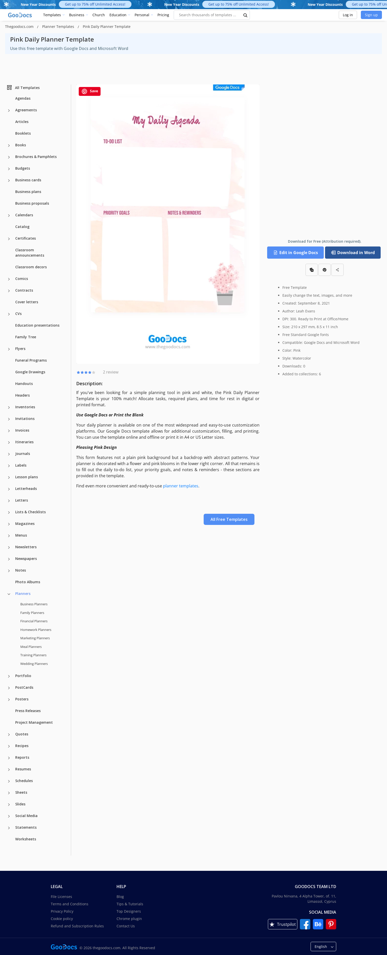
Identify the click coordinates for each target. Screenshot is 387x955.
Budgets (22, 168)
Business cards (28, 180)
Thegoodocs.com (20, 26)
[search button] (245, 15)
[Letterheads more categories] (9, 489)
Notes (20, 570)
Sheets (21, 792)
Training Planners (33, 655)
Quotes (21, 734)
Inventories (25, 406)
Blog (120, 896)
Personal (142, 14)
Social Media (26, 815)
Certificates (25, 238)
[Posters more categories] (9, 699)
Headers (22, 395)
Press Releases (28, 710)
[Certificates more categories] (9, 239)
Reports (22, 757)
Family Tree (25, 336)
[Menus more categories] (9, 536)
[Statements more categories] (9, 828)
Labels (20, 465)
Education (117, 14)
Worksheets (25, 839)
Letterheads (26, 488)
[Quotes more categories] (9, 734)
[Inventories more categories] (9, 407)
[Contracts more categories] (9, 291)
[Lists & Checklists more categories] (9, 512)
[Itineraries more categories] (9, 442)
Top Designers (129, 911)
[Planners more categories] (9, 594)
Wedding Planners (34, 663)
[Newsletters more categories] (9, 547)
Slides (20, 804)
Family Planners (32, 612)
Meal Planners (31, 646)
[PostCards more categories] (9, 688)
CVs (18, 313)
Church (98, 14)
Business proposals (32, 203)
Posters (21, 699)
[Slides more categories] (9, 804)
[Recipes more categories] (9, 746)
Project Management (34, 722)
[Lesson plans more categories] (9, 477)
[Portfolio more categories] (9, 676)
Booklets (23, 133)
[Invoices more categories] (9, 431)
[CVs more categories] (9, 314)
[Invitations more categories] (9, 419)
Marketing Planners (35, 638)
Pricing (163, 14)
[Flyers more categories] (9, 349)
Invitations (25, 418)
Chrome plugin (129, 918)
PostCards (24, 687)
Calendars (24, 215)
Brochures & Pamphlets (36, 156)
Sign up (371, 14)
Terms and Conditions (69, 903)
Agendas (22, 98)
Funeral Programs (31, 360)
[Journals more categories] (9, 454)
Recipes (21, 745)
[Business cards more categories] (9, 180)
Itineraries (24, 441)
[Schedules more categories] (9, 781)
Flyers (20, 348)
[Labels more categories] (9, 466)
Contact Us (126, 926)
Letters (21, 500)
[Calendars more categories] (9, 215)
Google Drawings (30, 371)
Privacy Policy (62, 911)
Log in (348, 14)
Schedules (24, 780)
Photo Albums (27, 581)
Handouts (24, 383)
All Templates (23, 87)
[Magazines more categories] (9, 524)
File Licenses (61, 896)
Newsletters (26, 546)
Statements (26, 827)
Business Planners (33, 604)
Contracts (24, 290)
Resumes (23, 769)
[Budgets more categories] (9, 169)
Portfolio (23, 675)
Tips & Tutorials (130, 903)
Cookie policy (62, 918)
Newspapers (26, 558)
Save (89, 91)
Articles (21, 121)
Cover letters (26, 301)
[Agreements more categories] (9, 110)
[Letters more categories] (9, 501)
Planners (22, 593)
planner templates (180, 486)
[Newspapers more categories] (9, 559)
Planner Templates (58, 26)
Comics (21, 278)
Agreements (26, 110)
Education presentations (37, 325)
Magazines (25, 523)
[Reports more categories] (9, 758)
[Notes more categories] (9, 571)
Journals (22, 453)
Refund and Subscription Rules (77, 926)
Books (20, 145)
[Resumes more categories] (9, 769)
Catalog (22, 226)
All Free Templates (229, 519)
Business (76, 14)
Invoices (22, 430)
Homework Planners (35, 629)
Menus (21, 535)
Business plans (28, 191)
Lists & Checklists (30, 511)
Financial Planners (33, 621)
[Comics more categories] (9, 279)
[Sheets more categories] (9, 793)
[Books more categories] (9, 145)
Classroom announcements (29, 252)
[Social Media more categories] (9, 816)
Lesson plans (26, 476)
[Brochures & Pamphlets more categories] (9, 157)
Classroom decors (31, 266)
